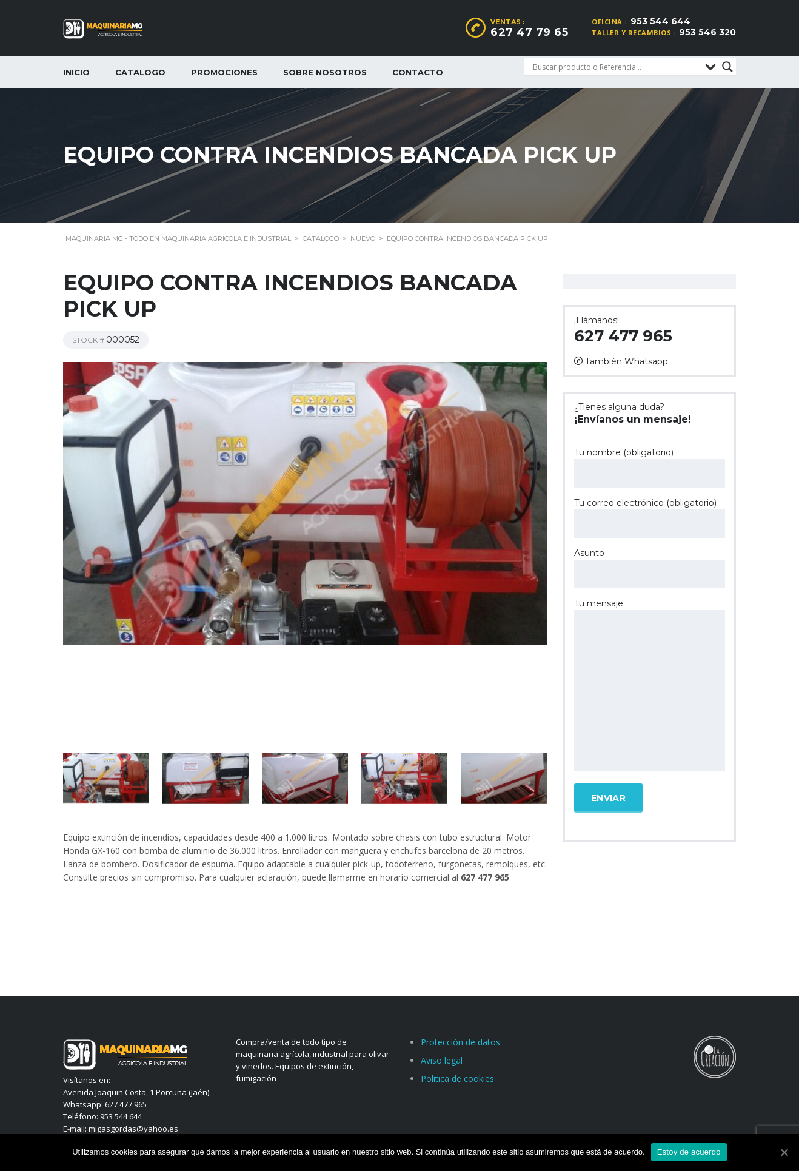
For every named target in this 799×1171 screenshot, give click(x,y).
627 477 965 (623, 336)
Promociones (224, 72)
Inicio (76, 72)
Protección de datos (460, 1042)
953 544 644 (660, 21)
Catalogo (140, 72)
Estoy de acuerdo (689, 1151)
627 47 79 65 (529, 32)
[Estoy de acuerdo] (784, 1152)
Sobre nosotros (325, 72)
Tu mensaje (649, 686)
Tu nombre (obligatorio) (649, 467)
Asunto (649, 568)
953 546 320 (707, 32)
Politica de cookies (457, 1078)
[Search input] (616, 66)
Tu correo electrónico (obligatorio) (649, 517)
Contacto (417, 72)
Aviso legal (442, 1060)
